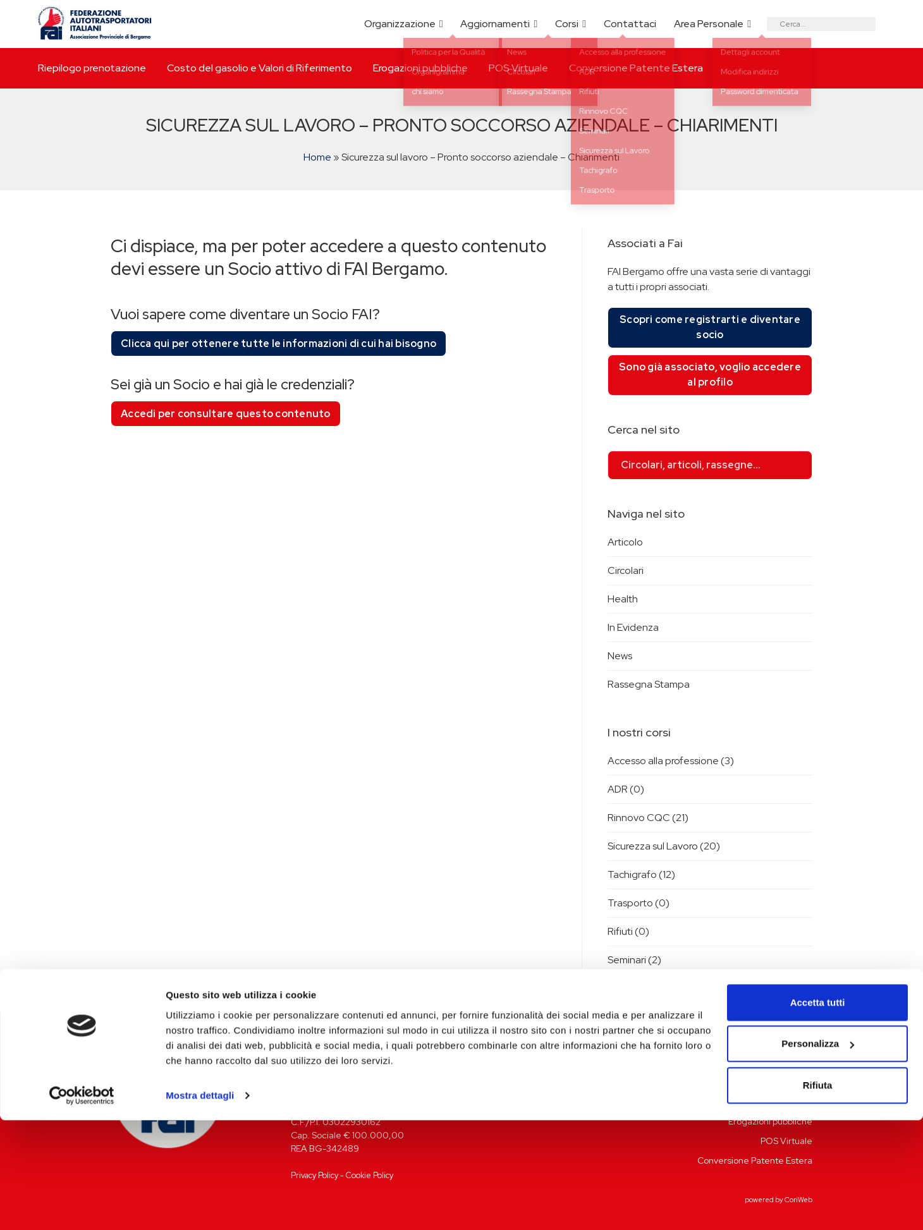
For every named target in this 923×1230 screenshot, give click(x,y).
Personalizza (817, 1153)
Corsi (566, 23)
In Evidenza (633, 627)
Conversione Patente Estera (636, 68)
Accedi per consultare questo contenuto (226, 413)
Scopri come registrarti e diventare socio (710, 327)
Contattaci (630, 23)
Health (623, 599)
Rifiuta (818, 1195)
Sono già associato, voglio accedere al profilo (710, 374)
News (620, 655)
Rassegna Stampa (649, 684)
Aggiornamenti (495, 23)
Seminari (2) (634, 959)
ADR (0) (626, 789)
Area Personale (708, 23)
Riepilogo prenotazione (92, 68)
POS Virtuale (518, 68)
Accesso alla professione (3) (671, 760)
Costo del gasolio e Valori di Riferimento (259, 68)
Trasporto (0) (638, 903)
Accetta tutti (817, 1112)
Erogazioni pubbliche (420, 68)
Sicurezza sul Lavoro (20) (664, 846)
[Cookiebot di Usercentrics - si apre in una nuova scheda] (82, 1205)
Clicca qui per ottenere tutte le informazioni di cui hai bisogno (278, 343)
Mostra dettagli (200, 1205)
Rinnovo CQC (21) (648, 817)
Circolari (626, 570)
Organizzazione (400, 23)
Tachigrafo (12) (641, 874)
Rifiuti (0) (628, 931)
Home (317, 157)
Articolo (625, 542)
